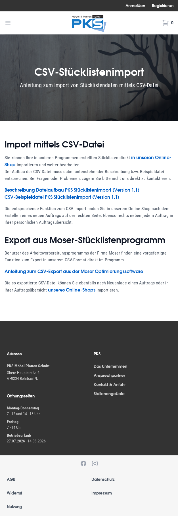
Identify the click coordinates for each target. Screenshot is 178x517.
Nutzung (14, 506)
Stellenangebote (109, 393)
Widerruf (14, 493)
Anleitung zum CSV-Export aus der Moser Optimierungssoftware (74, 271)
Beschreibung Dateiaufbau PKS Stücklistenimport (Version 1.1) (72, 190)
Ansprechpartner (109, 375)
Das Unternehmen (110, 366)
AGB (11, 479)
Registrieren (162, 5)
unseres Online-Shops (71, 290)
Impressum (101, 493)
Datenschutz (102, 479)
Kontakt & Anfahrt (110, 384)
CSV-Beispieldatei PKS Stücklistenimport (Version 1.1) (62, 197)
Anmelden (135, 5)
